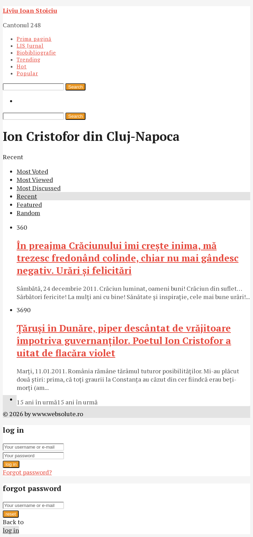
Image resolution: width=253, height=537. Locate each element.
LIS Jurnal (30, 45)
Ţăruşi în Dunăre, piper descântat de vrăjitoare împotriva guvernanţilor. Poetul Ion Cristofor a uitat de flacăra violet (124, 340)
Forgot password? (27, 472)
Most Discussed (39, 188)
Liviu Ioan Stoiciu (30, 10)
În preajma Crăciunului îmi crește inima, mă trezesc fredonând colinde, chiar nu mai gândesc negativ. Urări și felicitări (127, 258)
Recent (27, 196)
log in (11, 464)
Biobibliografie (36, 52)
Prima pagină (34, 38)
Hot (22, 66)
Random (28, 213)
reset (11, 514)
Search (75, 86)
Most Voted (32, 171)
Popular (27, 73)
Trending (28, 59)
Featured (29, 204)
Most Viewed (35, 179)
